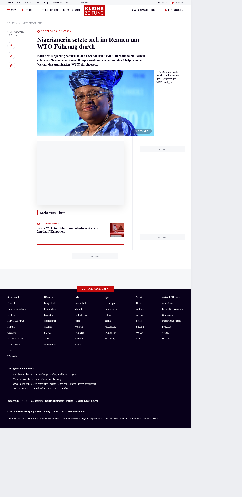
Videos (165, 332)
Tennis (108, 320)
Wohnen (79, 326)
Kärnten (179, 2)
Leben (65, 10)
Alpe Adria (167, 303)
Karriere (79, 338)
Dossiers (166, 338)
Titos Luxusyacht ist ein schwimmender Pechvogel (38, 379)
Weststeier (12, 356)
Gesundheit (80, 303)
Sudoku (140, 326)
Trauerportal (71, 2)
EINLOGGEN (174, 10)
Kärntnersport (111, 309)
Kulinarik (79, 332)
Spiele (139, 320)
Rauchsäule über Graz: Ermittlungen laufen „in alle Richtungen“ (45, 374)
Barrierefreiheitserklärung (59, 401)
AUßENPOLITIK (32, 23)
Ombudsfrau (81, 315)
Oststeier (11, 332)
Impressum (13, 401)
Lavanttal (48, 315)
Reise (77, 320)
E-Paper (28, 2)
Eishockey (110, 338)
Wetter (10, 2)
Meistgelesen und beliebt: (20, 368)
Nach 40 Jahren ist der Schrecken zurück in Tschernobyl (41, 388)
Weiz (9, 350)
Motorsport (110, 326)
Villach (47, 338)
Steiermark (50, 10)
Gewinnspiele (169, 315)
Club (38, 2)
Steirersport (110, 303)
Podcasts (166, 326)
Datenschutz (36, 401)
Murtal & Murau (15, 320)
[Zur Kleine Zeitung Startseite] (95, 12)
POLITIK (13, 23)
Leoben (11, 315)
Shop (46, 2)
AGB (24, 401)
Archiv (139, 315)
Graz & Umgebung (142, 10)
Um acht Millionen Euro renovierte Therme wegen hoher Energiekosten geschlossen (54, 384)
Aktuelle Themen (171, 297)
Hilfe (138, 303)
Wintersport (110, 332)
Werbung (85, 2)
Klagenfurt (49, 303)
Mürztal (11, 326)
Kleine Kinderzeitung (172, 309)
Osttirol (48, 326)
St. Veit (47, 332)
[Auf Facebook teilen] (11, 45)
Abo (19, 2)
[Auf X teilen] (11, 55)
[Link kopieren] (11, 65)
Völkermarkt (50, 344)
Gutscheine (57, 2)
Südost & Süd (14, 344)
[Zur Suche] (28, 10)
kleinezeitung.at (24, 411)
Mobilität (79, 309)
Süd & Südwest (15, 338)
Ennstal (11, 303)
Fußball (108, 315)
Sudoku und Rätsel (171, 320)
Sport (76, 10)
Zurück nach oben (95, 289)
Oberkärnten (50, 320)
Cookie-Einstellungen (87, 401)
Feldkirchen (50, 309)
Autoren (140, 309)
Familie (78, 344)
